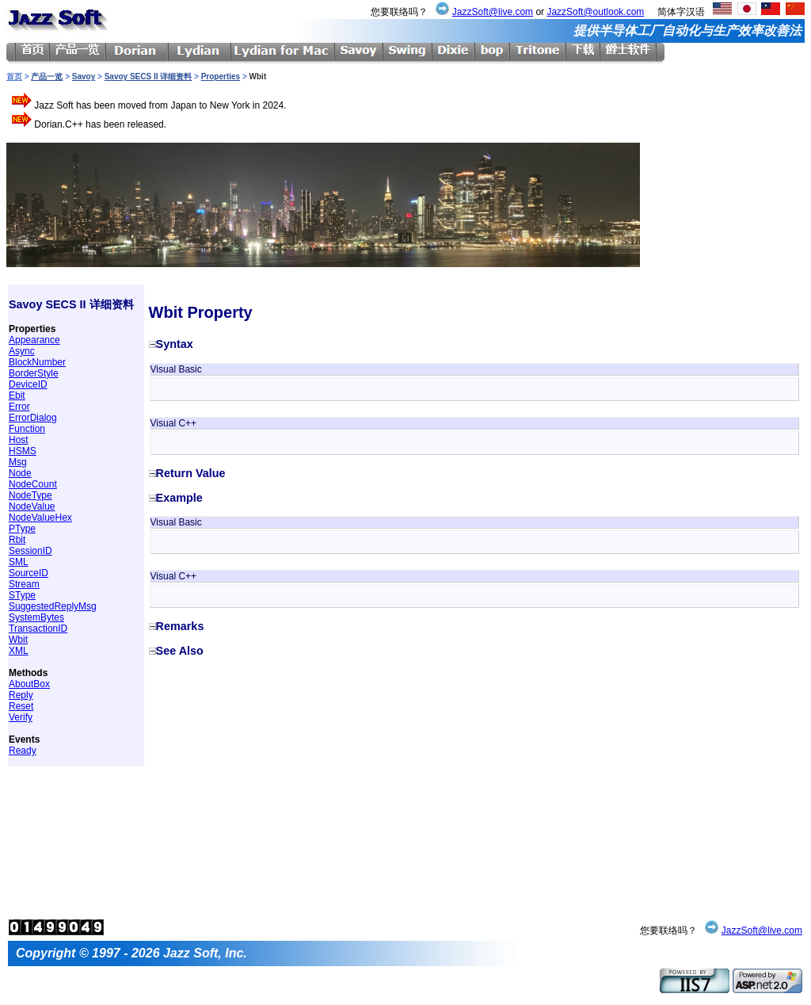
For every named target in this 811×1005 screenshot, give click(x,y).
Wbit (18, 639)
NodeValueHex (40, 517)
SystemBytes (36, 617)
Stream (24, 584)
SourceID (28, 573)
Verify (20, 717)
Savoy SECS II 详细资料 (148, 76)
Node (20, 473)
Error (19, 406)
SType (22, 595)
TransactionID (38, 628)
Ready (22, 750)
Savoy (83, 76)
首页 (14, 76)
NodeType (30, 495)
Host (19, 439)
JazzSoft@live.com (492, 11)
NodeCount (33, 484)
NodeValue (32, 506)
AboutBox (29, 684)
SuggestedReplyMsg (53, 606)
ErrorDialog (33, 417)
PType (22, 528)
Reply (21, 695)
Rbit (17, 539)
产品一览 (47, 76)
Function (27, 428)
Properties (220, 76)
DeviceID (28, 384)
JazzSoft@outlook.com (595, 11)
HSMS (22, 451)
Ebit (17, 395)
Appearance (34, 340)
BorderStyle (34, 373)
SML (19, 561)
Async (22, 351)
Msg (18, 462)
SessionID (30, 550)
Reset (21, 706)
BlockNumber (37, 362)
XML (19, 650)
